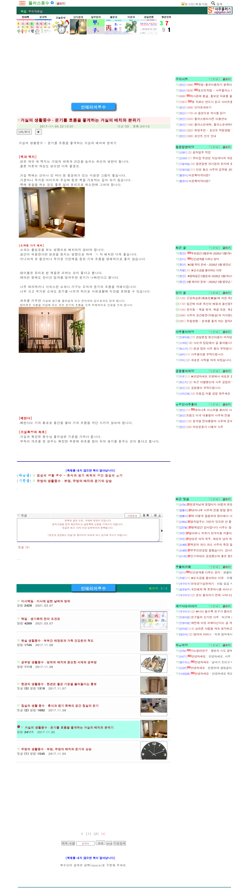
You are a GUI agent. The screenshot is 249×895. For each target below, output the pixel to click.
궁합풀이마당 (185, 371)
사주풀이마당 (185, 332)
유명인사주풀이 (186, 404)
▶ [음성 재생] (162, 530)
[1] (88, 833)
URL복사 (24, 132)
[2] (96, 833)
